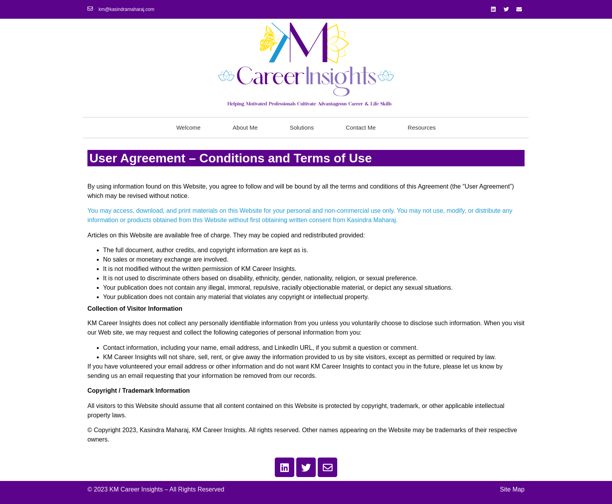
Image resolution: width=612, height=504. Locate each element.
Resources (422, 127)
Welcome (188, 127)
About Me (245, 127)
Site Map (512, 489)
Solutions (302, 127)
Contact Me (361, 127)
